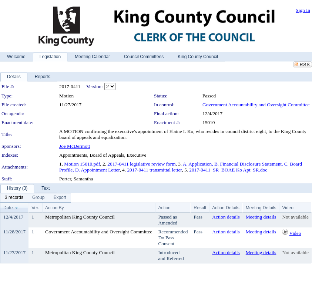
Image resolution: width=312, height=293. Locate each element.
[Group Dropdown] (38, 197)
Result (200, 207)
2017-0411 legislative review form (141, 164)
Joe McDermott (74, 146)
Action (164, 207)
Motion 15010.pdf (82, 164)
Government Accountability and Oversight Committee (255, 104)
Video (295, 233)
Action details (225, 217)
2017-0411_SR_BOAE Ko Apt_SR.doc (228, 170)
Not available (295, 217)
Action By (54, 207)
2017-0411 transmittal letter (154, 170)
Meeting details (261, 217)
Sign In (303, 10)
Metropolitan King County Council (80, 217)
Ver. (35, 207)
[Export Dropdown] (60, 197)
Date (8, 207)
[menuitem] (14, 197)
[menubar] (35, 198)
